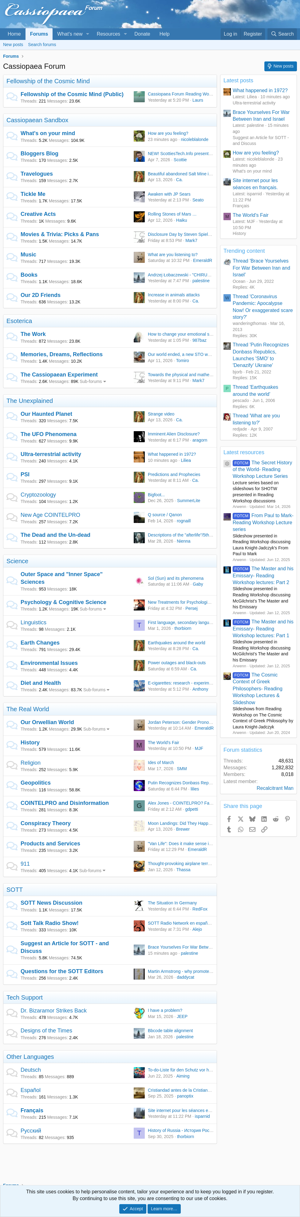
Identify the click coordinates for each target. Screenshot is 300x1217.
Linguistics (33, 622)
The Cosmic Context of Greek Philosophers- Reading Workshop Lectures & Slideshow (257, 688)
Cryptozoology (38, 495)
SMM (182, 768)
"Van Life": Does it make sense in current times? (193, 843)
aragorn (199, 440)
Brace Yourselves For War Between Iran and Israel (196, 947)
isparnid (202, 1116)
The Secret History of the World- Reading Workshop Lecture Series (262, 469)
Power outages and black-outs (177, 662)
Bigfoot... (156, 494)
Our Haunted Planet (46, 414)
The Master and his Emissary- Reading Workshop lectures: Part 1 (263, 628)
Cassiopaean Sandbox (37, 120)
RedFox (199, 909)
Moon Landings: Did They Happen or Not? (188, 823)
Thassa (183, 869)
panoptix (185, 1096)
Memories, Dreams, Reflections (62, 354)
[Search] (282, 34)
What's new (69, 34)
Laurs (197, 100)
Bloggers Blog (39, 153)
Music (28, 255)
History (30, 742)
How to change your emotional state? (183, 334)
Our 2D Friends (41, 295)
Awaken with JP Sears (169, 194)
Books (29, 275)
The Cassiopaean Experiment (59, 375)
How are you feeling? (168, 133)
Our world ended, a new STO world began (188, 354)
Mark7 (191, 240)
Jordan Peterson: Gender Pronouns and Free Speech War (203, 722)
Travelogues (37, 174)
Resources (108, 34)
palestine (201, 280)
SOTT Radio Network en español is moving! (189, 923)
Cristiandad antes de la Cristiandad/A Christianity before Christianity (212, 1090)
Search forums (42, 44)
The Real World (27, 709)
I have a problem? (165, 1010)
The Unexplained (29, 400)
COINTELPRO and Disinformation (65, 803)
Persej (191, 608)
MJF (199, 748)
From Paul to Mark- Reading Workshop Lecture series (263, 522)
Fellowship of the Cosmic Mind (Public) (72, 94)
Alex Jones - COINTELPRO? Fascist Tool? (188, 803)
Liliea (186, 460)
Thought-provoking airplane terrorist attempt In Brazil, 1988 (204, 863)
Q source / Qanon (165, 514)
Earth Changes (40, 643)
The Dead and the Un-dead (55, 535)
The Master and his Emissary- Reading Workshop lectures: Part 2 (263, 575)
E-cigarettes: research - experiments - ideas (189, 683)
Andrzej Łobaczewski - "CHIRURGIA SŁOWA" (192, 274)
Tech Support (24, 997)
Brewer (183, 829)
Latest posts (238, 80)
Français (32, 1110)
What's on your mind (48, 133)
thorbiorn (182, 628)
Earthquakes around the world (176, 642)
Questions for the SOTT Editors (62, 971)
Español (31, 1090)
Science (17, 561)
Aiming (183, 1076)
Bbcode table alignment (170, 1030)
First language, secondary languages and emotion (195, 622)
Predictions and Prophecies (174, 474)
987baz (199, 340)
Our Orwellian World (47, 722)
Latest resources (243, 452)
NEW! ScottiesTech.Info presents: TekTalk (187, 153)
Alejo (197, 929)
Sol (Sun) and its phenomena (175, 578)
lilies (195, 788)
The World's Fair (163, 742)
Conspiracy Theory (46, 823)
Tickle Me (33, 194)
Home (14, 34)
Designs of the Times (46, 1031)
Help (165, 34)
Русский (31, 1131)
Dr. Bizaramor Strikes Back (54, 1011)
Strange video (161, 414)
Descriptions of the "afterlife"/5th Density (186, 534)
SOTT (14, 889)
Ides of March (161, 762)
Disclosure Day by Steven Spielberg (182, 234)
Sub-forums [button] (91, 381)
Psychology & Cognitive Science (63, 602)
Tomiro (182, 360)
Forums (39, 34)
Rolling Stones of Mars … (172, 214)
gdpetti (191, 809)
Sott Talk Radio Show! (50, 923)
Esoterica (19, 321)
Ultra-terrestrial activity (51, 454)
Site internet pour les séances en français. (188, 1110)
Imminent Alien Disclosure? (174, 433)
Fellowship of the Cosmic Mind (48, 81)
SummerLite (188, 500)
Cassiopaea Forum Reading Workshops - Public (194, 94)
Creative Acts (38, 214)
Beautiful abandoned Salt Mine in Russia (186, 173)
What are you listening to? (173, 254)
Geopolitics (36, 783)
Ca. (179, 179)
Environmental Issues (49, 663)
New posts (13, 44)
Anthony (200, 689)
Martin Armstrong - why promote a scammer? (191, 971)
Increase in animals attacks (174, 294)
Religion (31, 763)
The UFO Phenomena (49, 434)
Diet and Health (41, 683)
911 (25, 864)
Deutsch (31, 1070)
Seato (198, 199)
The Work (33, 334)
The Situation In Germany (172, 902)
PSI (25, 474)
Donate (142, 34)
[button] (87, 34)
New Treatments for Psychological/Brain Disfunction (197, 602)
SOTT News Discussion (51, 903)
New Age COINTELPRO (50, 515)
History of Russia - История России (182, 1130)
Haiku (181, 220)
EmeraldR (202, 260)
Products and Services (50, 844)
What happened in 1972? (172, 454)
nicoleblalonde (194, 139)
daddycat (185, 977)
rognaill (184, 520)
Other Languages (30, 1056)
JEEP (182, 1016)
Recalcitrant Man (275, 788)
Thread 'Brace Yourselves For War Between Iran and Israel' (261, 267)
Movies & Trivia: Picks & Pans (60, 234)
